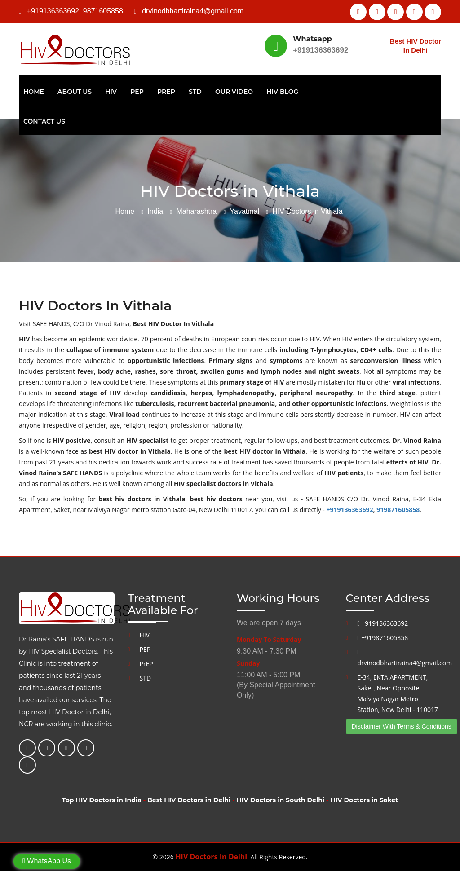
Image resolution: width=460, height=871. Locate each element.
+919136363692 (53, 11)
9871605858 (103, 11)
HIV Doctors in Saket (364, 800)
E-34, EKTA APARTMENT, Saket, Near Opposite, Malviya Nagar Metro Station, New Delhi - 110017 (398, 693)
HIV (111, 92)
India (155, 211)
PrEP (166, 92)
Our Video (234, 92)
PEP (137, 92)
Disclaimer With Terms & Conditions (401, 726)
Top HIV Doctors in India (102, 800)
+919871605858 (383, 637)
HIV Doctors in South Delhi (280, 800)
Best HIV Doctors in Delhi (188, 800)
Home (33, 92)
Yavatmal (245, 211)
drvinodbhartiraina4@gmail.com (192, 11)
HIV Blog (282, 92)
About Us (75, 92)
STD (195, 92)
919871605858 (398, 509)
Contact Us (44, 121)
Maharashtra (196, 211)
